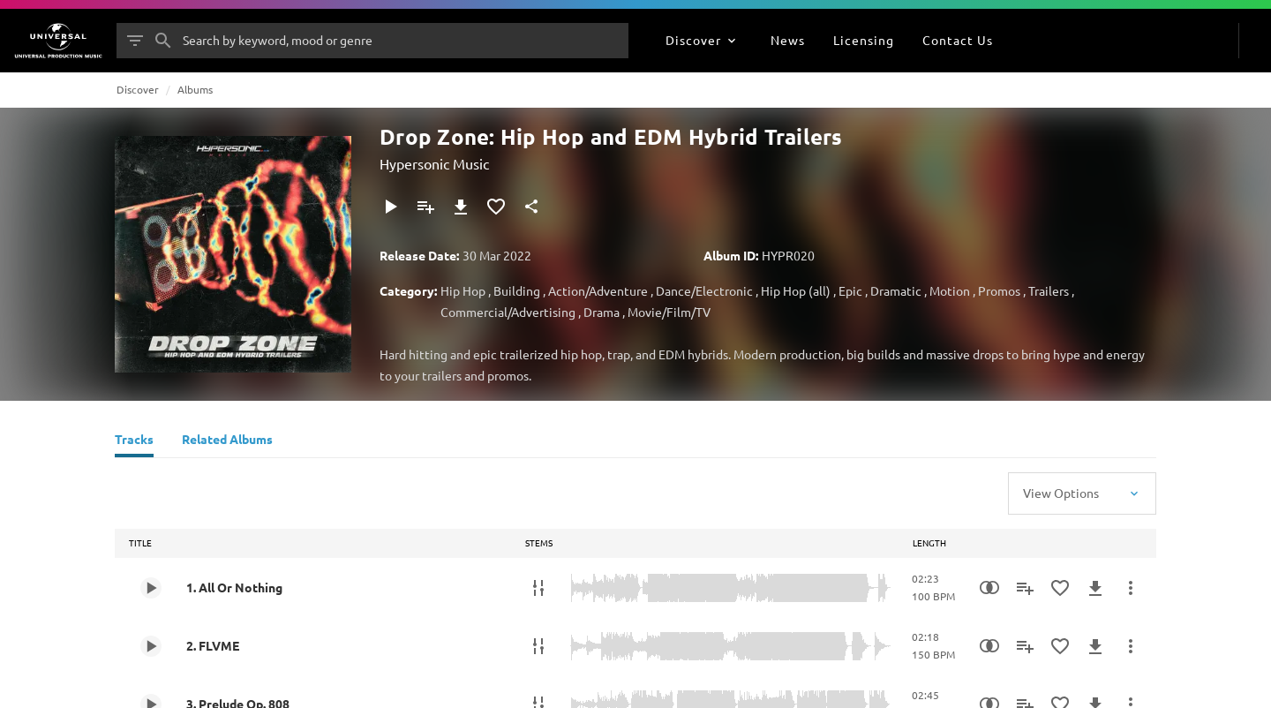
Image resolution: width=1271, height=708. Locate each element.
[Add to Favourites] (496, 206)
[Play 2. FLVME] (151, 646)
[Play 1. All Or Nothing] (151, 588)
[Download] (460, 206)
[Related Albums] (227, 441)
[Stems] (538, 588)
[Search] (163, 40)
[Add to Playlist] (425, 206)
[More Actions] (1130, 588)
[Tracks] (134, 441)
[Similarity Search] (989, 588)
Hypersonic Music (434, 163)
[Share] (531, 206)
